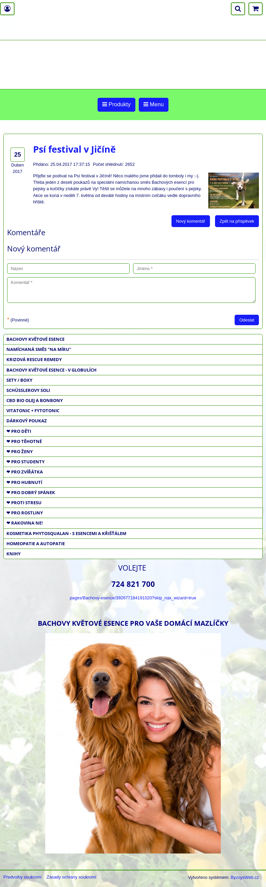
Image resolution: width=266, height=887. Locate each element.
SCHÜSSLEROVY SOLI (28, 390)
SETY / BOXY (19, 380)
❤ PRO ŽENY (19, 451)
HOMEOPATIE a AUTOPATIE (35, 543)
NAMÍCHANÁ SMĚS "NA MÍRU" (38, 349)
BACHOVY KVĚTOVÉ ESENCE (35, 339)
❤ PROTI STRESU (24, 503)
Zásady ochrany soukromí (71, 877)
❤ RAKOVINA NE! (24, 523)
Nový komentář (190, 221)
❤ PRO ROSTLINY (24, 513)
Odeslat (246, 320)
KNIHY (13, 554)
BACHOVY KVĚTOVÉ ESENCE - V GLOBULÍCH (51, 370)
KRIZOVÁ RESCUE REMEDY (34, 359)
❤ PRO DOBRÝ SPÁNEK (30, 492)
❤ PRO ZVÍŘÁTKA (24, 472)
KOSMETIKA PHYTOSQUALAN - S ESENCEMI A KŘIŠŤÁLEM (66, 533)
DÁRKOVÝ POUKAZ (26, 421)
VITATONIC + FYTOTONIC (32, 410)
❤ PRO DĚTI (18, 431)
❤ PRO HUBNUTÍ (24, 482)
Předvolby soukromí (22, 877)
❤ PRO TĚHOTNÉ (24, 441)
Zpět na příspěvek (237, 221)
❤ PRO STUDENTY (25, 462)
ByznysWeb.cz (245, 877)
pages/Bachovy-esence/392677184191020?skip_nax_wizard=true (133, 597)
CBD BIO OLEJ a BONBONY (34, 400)
